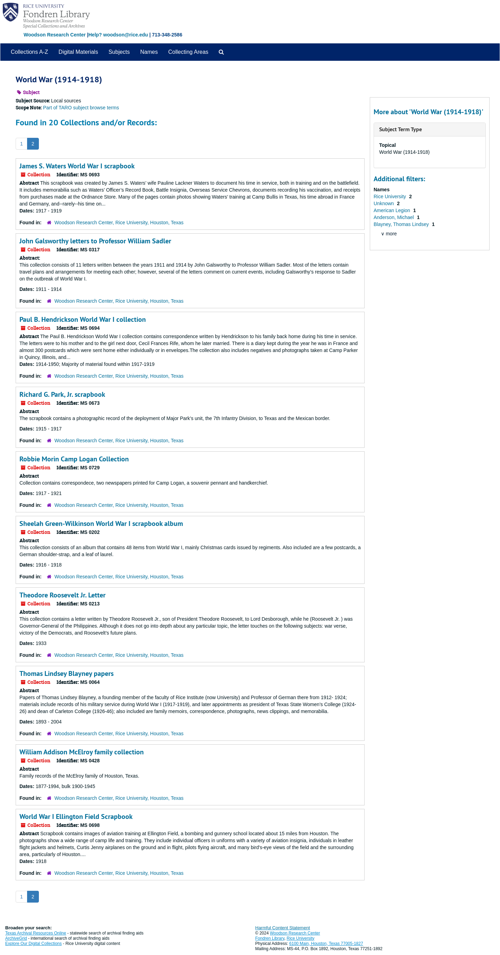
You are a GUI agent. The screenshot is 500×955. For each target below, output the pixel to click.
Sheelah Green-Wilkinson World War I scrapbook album (101, 523)
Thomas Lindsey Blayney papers (66, 673)
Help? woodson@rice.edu (118, 34)
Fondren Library (269, 938)
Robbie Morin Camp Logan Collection (74, 458)
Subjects (119, 52)
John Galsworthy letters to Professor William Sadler (95, 240)
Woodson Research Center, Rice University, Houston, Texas (119, 222)
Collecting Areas (188, 52)
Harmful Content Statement (282, 927)
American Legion (392, 210)
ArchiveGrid (16, 938)
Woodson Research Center (55, 34)
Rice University (390, 196)
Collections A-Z (29, 52)
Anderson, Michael (394, 217)
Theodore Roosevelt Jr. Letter (62, 595)
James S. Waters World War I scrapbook (77, 165)
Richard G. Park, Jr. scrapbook (62, 394)
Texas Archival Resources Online (35, 933)
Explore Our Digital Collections (33, 943)
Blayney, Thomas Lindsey (402, 224)
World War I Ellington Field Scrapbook (76, 816)
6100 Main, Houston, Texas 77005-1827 (326, 943)
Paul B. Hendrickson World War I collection (82, 319)
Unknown (384, 203)
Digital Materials (78, 52)
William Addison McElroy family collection (81, 751)
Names (149, 52)
